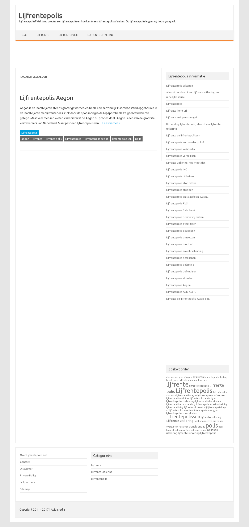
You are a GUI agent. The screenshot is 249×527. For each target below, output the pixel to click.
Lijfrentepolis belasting (180, 264)
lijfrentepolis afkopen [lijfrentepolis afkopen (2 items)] (211, 395)
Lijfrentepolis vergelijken (181, 155)
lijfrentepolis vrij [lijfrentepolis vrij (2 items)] (211, 417)
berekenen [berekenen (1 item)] (172, 380)
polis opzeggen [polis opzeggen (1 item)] (199, 430)
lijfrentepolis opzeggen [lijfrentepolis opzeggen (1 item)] (206, 410)
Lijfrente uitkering (101, 35)
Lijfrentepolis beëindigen (181, 271)
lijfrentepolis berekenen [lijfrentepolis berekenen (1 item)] (208, 401)
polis (138, 138)
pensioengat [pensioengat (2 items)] (197, 426)
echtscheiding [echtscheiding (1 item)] (186, 380)
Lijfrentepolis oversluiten (181, 223)
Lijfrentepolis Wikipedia (180, 149)
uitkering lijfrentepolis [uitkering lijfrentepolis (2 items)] (202, 433)
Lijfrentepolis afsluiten (179, 278)
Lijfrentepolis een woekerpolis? (185, 142)
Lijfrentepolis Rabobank (180, 210)
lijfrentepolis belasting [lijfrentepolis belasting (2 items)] (180, 401)
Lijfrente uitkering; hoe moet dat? (186, 162)
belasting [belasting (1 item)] (222, 377)
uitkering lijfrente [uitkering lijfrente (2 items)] (177, 433)
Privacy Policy (28, 475)
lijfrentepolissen (122, 138)
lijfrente (37, 138)
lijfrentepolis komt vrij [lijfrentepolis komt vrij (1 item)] (195, 407)
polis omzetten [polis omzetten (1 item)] (182, 430)
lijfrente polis (54, 138)
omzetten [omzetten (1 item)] (207, 421)
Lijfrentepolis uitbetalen (180, 176)
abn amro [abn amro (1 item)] (171, 377)
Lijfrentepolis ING (176, 169)
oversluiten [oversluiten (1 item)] (172, 426)
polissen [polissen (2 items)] (212, 430)
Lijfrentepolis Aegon (46, 97)
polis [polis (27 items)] (212, 425)
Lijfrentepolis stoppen (179, 189)
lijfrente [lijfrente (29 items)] (177, 384)
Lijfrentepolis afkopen (179, 85)
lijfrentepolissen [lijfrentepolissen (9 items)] (183, 416)
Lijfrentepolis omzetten (180, 237)
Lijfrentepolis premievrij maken (185, 217)
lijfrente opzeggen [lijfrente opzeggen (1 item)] (199, 385)
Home (23, 35)
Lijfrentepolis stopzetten (181, 183)
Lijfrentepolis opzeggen (180, 230)
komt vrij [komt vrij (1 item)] (202, 380)
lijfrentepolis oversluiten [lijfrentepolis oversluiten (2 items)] (181, 413)
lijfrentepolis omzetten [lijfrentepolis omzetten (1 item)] (181, 410)
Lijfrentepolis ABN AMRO (181, 291)
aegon (25, 138)
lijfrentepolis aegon (97, 138)
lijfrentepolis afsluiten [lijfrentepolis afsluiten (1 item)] (177, 398)
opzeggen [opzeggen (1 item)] (218, 421)
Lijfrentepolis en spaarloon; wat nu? (188, 196)
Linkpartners (27, 482)
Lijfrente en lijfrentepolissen (183, 135)
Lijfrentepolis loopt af (179, 244)
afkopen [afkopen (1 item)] (188, 377)
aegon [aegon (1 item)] (179, 377)
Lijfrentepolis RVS (177, 203)
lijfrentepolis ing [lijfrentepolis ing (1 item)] (174, 407)
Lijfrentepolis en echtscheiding (184, 251)
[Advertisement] (124, 55)
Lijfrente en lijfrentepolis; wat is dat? (188, 298)
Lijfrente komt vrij (176, 110)
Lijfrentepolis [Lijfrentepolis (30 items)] (194, 390)
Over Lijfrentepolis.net (33, 455)
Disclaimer (26, 468)
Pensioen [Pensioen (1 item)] (183, 426)
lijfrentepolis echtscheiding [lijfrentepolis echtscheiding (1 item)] (180, 404)
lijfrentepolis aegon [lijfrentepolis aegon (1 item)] (186, 395)
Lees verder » (111, 123)
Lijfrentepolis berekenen (181, 257)
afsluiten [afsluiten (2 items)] (198, 377)
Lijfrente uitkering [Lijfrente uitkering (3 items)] (179, 420)
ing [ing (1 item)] (196, 380)
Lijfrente (43, 35)
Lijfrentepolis (40, 15)
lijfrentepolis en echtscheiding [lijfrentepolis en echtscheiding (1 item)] (212, 404)
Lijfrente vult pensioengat (181, 117)
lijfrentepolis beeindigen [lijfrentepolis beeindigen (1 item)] (203, 398)
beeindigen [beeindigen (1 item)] (210, 377)
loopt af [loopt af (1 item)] (198, 421)
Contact (25, 461)
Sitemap (25, 489)
